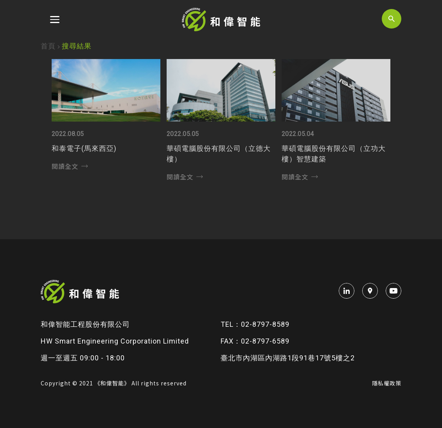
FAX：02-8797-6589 (255, 341)
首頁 (48, 46)
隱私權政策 (386, 383)
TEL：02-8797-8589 (255, 324)
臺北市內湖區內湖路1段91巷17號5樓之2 (288, 358)
